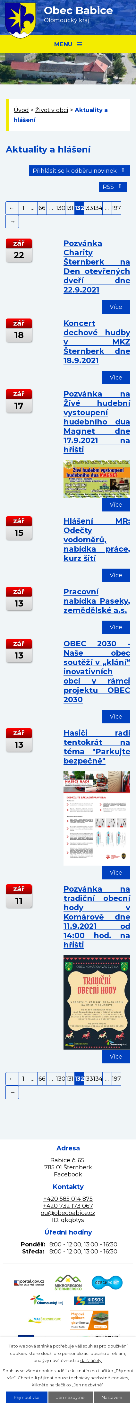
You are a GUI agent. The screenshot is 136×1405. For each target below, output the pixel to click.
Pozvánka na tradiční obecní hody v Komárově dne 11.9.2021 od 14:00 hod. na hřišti (97, 916)
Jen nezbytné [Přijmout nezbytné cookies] (70, 1397)
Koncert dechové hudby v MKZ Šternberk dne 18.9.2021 (97, 342)
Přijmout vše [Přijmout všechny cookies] (26, 1397)
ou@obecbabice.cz (68, 1213)
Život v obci (51, 110)
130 (60, 208)
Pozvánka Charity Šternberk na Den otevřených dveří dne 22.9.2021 (97, 266)
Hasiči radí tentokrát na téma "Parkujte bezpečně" (97, 746)
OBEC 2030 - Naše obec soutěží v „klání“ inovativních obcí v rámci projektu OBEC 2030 (97, 671)
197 (116, 208)
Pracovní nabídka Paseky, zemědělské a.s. (97, 601)
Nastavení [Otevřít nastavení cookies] (112, 1397)
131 (69, 208)
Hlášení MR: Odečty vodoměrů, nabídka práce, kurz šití (97, 539)
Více (116, 306)
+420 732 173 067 (68, 1205)
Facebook (68, 1174)
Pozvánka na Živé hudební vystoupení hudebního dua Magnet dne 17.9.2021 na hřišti (97, 421)
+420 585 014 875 (68, 1198)
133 (88, 208)
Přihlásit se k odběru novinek (80, 170)
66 (42, 208)
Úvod (21, 110)
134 (98, 208)
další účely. (91, 1360)
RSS (113, 186)
